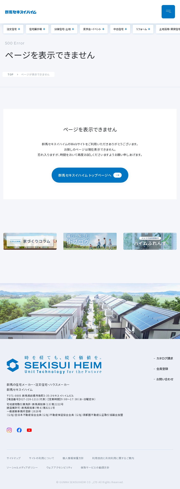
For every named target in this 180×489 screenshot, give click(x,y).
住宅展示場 (35, 29)
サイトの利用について (41, 458)
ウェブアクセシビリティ (59, 467)
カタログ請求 (164, 358)
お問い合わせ (164, 379)
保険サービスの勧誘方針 (95, 467)
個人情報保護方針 (73, 458)
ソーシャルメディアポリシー (22, 467)
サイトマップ (14, 458)
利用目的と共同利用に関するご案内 (113, 458)
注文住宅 (12, 29)
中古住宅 (119, 29)
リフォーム (141, 29)
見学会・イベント (92, 29)
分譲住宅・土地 (62, 29)
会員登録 (162, 369)
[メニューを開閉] (168, 11)
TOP (10, 74)
